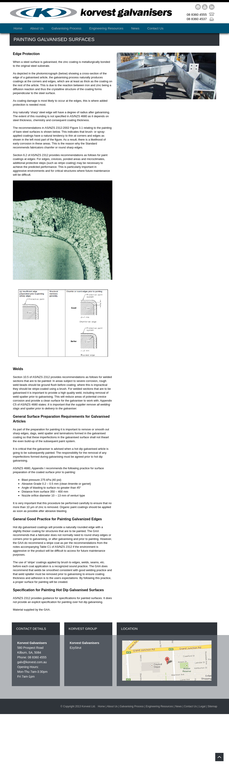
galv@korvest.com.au (32, 662)
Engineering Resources (106, 28)
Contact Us (155, 28)
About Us (37, 28)
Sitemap (212, 706)
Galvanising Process (67, 28)
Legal (202, 706)
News (135, 28)
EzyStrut (75, 647)
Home (18, 28)
